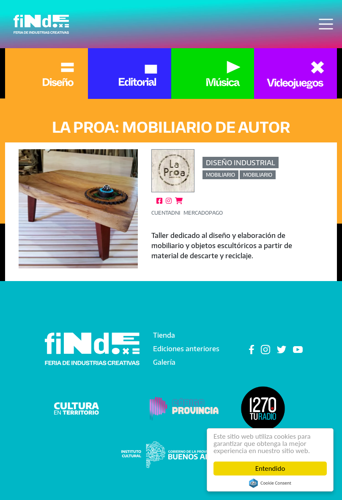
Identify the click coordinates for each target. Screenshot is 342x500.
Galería (164, 362)
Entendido (270, 468)
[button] (78, 208)
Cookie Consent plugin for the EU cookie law (270, 483)
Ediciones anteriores (186, 348)
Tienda (164, 335)
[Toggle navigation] (326, 24)
